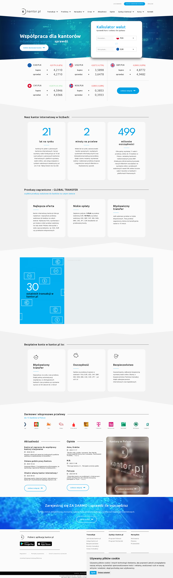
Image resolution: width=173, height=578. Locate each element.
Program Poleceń (115, 538)
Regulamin (23, 553)
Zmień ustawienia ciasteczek (58, 553)
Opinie (112, 12)
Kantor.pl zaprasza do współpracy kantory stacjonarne (40, 448)
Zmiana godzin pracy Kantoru (38, 461)
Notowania (135, 538)
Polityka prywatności (37, 553)
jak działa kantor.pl (93, 538)
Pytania (133, 541)
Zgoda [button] (93, 573)
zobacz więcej (33, 488)
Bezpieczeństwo (92, 543)
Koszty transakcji (92, 546)
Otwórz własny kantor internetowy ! (41, 473)
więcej (76, 455)
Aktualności (102, 12)
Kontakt (150, 12)
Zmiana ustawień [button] (104, 573)
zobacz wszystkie (125, 489)
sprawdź (61, 41)
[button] (117, 44)
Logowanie (117, 3)
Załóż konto (85, 519)
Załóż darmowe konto (134, 3)
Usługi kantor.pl (92, 541)
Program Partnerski (116, 541)
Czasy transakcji (92, 548)
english (150, 3)
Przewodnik (135, 543)
